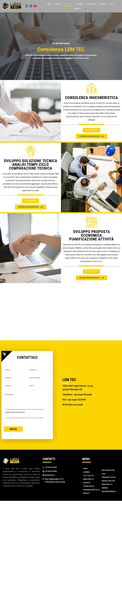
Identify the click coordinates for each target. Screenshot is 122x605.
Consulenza (68, 4)
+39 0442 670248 (82, 394)
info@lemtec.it (50, 475)
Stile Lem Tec (88, 476)
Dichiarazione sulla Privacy (15, 412)
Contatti (77, 8)
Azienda (57, 4)
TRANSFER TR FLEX (109, 477)
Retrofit (103, 4)
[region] (61, 311)
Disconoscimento (109, 491)
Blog (111, 4)
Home (49, 4)
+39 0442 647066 (51, 471)
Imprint (105, 488)
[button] (91, 136)
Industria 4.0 (91, 4)
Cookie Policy (88, 486)
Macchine (79, 4)
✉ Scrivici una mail (72, 404)
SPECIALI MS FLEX (108, 481)
